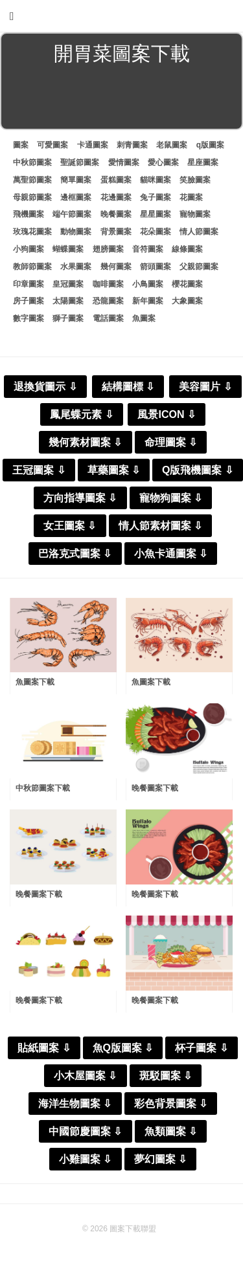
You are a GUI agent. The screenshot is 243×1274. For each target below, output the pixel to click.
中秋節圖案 (32, 162)
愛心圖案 (163, 162)
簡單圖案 (75, 179)
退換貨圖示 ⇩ (45, 386)
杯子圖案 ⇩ (201, 1047)
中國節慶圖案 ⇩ (85, 1131)
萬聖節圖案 (32, 179)
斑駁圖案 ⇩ (165, 1075)
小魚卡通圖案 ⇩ (170, 553)
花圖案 (191, 197)
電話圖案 (108, 318)
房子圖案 (28, 300)
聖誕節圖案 (79, 162)
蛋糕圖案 (116, 179)
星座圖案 (202, 162)
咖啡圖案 (108, 284)
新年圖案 (147, 300)
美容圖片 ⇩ (205, 386)
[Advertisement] (121, 99)
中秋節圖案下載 (43, 788)
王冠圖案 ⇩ (38, 470)
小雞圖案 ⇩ (85, 1159)
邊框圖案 (75, 197)
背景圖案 (116, 231)
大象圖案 (187, 300)
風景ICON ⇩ (166, 414)
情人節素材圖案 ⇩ (160, 525)
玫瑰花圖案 (32, 231)
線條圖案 (187, 249)
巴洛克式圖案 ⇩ (74, 553)
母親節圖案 (32, 197)
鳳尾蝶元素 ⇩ (81, 414)
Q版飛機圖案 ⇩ (197, 470)
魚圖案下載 (35, 681)
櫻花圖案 (187, 284)
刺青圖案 (132, 144)
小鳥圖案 (147, 284)
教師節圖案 (32, 266)
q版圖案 (210, 144)
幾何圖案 (116, 266)
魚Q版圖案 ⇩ (123, 1047)
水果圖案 (75, 266)
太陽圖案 (68, 300)
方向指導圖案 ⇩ (80, 497)
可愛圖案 (52, 144)
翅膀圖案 (108, 249)
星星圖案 (155, 214)
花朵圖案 (155, 231)
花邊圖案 (116, 197)
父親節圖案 (198, 266)
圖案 (21, 144)
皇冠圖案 (68, 284)
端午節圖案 (71, 214)
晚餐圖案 (116, 214)
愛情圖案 (123, 162)
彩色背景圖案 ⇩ (170, 1103)
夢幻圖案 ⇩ (160, 1159)
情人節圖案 (198, 231)
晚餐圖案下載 (155, 788)
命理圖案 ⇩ (171, 442)
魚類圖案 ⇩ (171, 1131)
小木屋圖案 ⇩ (85, 1075)
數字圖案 (28, 318)
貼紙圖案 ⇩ (43, 1047)
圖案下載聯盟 (133, 1228)
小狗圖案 (28, 249)
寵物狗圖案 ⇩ (170, 497)
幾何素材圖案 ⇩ (85, 442)
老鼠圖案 (171, 144)
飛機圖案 (28, 214)
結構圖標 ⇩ (128, 386)
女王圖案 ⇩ (69, 525)
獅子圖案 (68, 318)
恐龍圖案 (108, 300)
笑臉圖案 (195, 179)
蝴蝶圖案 (68, 249)
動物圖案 (75, 231)
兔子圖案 (155, 197)
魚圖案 (144, 318)
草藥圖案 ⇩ (113, 470)
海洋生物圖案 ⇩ (74, 1103)
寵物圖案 (195, 214)
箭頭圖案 (155, 266)
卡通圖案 (92, 144)
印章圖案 (28, 284)
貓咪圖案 (155, 179)
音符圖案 (147, 249)
